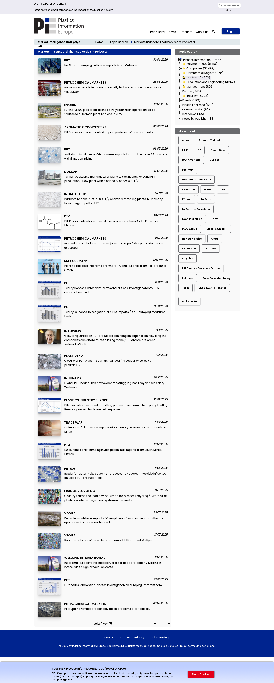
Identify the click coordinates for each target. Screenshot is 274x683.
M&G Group (189, 229)
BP (199, 150)
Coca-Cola (217, 150)
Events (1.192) (191, 100)
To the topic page (229, 5)
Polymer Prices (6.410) (199, 64)
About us (202, 32)
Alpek (185, 140)
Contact (110, 638)
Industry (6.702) (195, 96)
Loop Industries (192, 219)
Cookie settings (159, 638)
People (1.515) (191, 91)
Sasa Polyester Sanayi (217, 278)
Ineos (207, 189)
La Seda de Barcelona (196, 209)
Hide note (229, 10)
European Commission (196, 179)
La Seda (206, 199)
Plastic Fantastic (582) (197, 105)
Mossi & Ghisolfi (217, 229)
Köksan (187, 199)
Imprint (125, 638)
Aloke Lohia (189, 301)
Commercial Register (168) (202, 73)
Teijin (185, 288)
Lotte (215, 219)
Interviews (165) (193, 114)
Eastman (187, 169)
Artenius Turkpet (209, 140)
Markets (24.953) (196, 77)
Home (99, 42)
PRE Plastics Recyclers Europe (201, 268)
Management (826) (198, 87)
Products (186, 32)
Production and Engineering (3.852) (208, 82)
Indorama (188, 189)
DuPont (214, 160)
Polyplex (187, 258)
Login (230, 31)
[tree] (207, 91)
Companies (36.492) (198, 68)
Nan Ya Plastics (192, 238)
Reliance (187, 278)
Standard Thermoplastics (163, 42)
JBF (223, 189)
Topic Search (119, 42)
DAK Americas (191, 160)
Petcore (210, 248)
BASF (185, 150)
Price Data (157, 32)
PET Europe (189, 248)
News (172, 32)
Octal (215, 238)
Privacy (139, 638)
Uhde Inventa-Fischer (212, 288)
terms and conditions (201, 646)
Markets (140, 42)
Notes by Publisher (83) (198, 119)
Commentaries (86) (196, 109)
